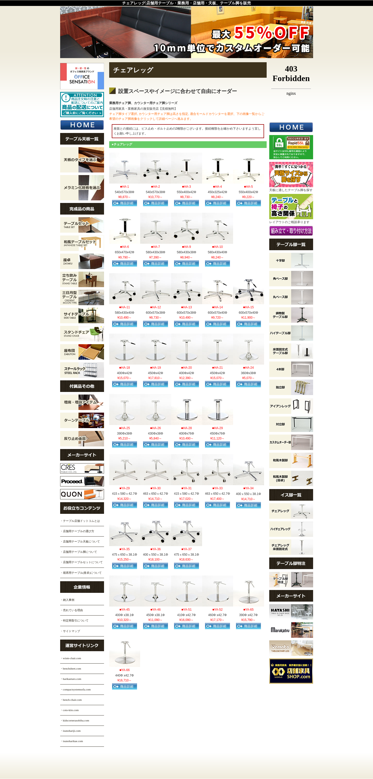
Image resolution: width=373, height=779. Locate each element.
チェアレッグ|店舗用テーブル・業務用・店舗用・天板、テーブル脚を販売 (186, 3)
